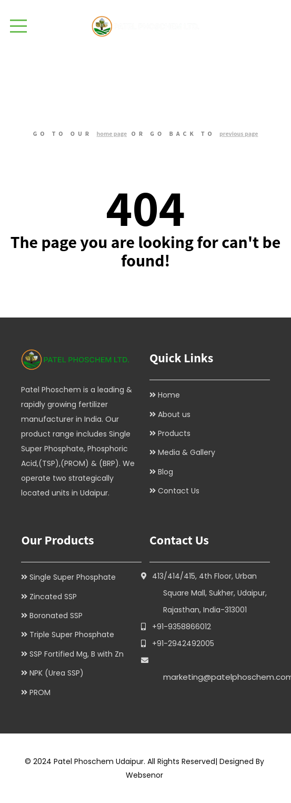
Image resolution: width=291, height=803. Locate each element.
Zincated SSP (53, 596)
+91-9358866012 (181, 626)
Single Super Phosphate (72, 577)
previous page (238, 133)
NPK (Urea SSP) (56, 673)
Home (169, 395)
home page (112, 133)
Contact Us (178, 490)
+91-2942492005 (183, 643)
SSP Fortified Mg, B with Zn (76, 654)
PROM (40, 692)
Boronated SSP (56, 615)
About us (174, 414)
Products (174, 433)
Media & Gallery (186, 452)
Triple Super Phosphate (71, 634)
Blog (165, 472)
